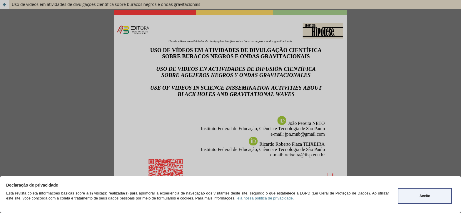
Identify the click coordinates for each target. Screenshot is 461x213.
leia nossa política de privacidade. (265, 198)
